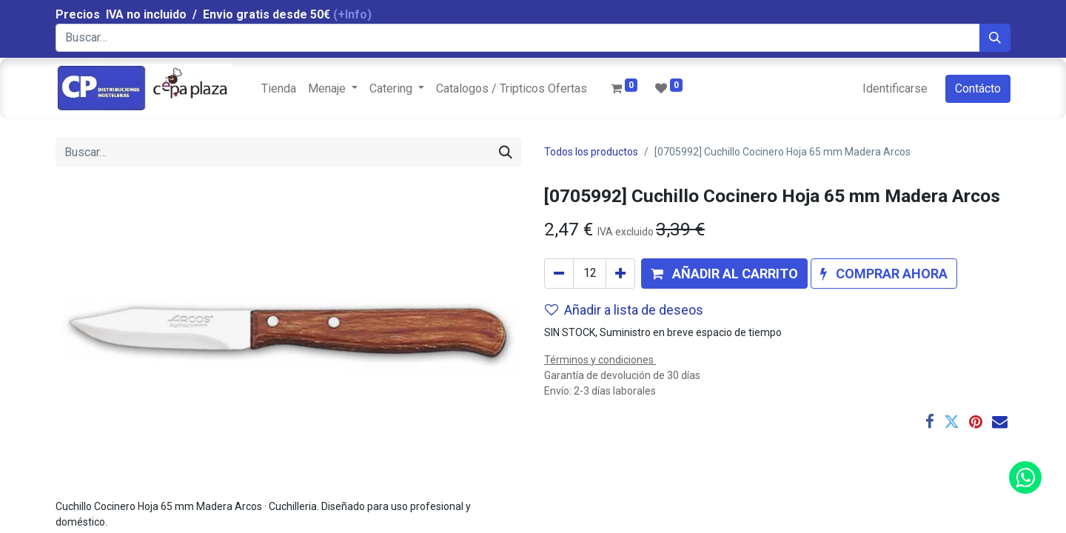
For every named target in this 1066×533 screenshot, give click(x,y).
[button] (724, 273)
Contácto (978, 88)
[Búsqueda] (994, 38)
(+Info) (352, 14)
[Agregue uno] (620, 273)
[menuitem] (278, 89)
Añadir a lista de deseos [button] (624, 310)
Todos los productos (591, 152)
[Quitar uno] (559, 273)
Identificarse (895, 88)
